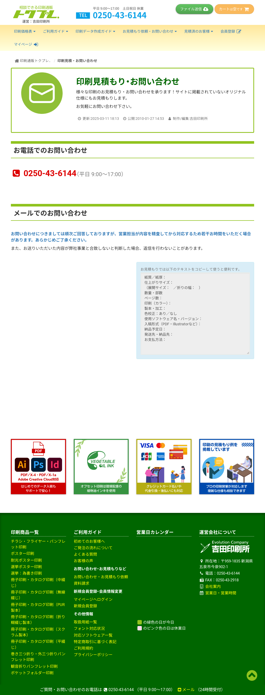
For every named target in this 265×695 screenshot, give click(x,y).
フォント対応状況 (89, 628)
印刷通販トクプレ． (34, 61)
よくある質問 (85, 554)
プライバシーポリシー (93, 654)
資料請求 (81, 583)
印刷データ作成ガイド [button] (96, 31)
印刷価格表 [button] (25, 31)
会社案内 (213, 586)
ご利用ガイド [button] (56, 31)
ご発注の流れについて (93, 548)
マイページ (26, 44)
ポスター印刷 (22, 553)
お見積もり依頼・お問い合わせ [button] (150, 31)
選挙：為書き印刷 (26, 573)
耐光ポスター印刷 (26, 560)
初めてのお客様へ (89, 541)
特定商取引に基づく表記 (95, 641)
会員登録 (231, 31)
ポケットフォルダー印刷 (32, 673)
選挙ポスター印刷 (26, 567)
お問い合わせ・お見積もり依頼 (101, 577)
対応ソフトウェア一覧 (93, 635)
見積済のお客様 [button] (199, 31)
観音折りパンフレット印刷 (34, 666)
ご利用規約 (83, 648)
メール (186, 689)
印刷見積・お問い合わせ (77, 61)
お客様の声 (83, 561)
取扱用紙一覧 (85, 622)
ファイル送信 (194, 9)
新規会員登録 (85, 606)
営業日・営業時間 (220, 593)
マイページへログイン (93, 599)
